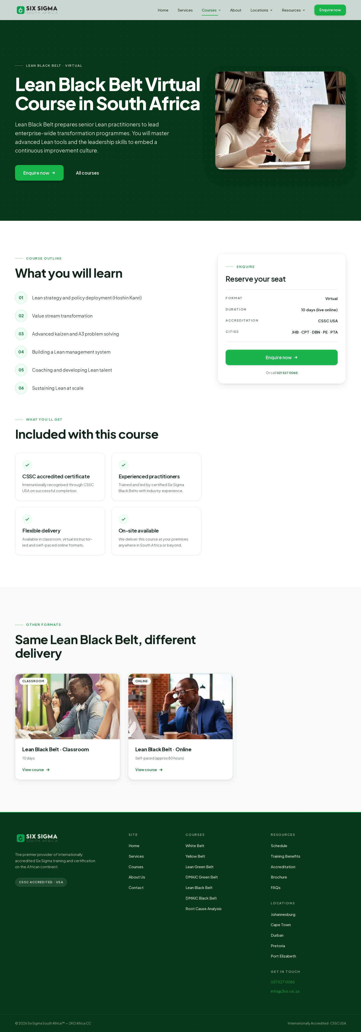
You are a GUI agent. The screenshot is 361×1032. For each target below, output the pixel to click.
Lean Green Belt (200, 866)
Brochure (279, 876)
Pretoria (278, 945)
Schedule (279, 845)
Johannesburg (283, 914)
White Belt (195, 845)
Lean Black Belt (199, 887)
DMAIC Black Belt (201, 898)
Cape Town (281, 924)
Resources (293, 10)
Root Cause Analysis (204, 908)
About (235, 10)
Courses (211, 11)
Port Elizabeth (283, 955)
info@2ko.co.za (285, 991)
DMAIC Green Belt (202, 876)
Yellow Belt (195, 856)
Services (185, 10)
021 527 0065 (287, 374)
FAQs (276, 887)
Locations (261, 10)
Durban (277, 935)
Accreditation (283, 866)
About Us (137, 876)
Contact (136, 887)
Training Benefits (285, 856)
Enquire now (330, 10)
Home (163, 10)
